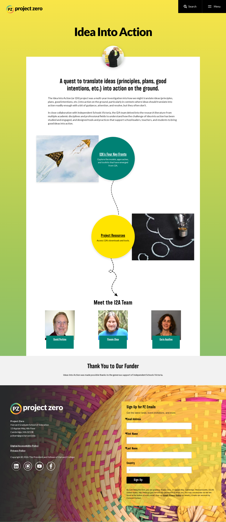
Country (131, 463)
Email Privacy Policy (172, 495)
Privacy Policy (17, 450)
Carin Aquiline (166, 339)
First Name (132, 434)
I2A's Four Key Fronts (113, 154)
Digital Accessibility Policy (24, 445)
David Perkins (59, 339)
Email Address (134, 419)
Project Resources (113, 236)
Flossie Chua (113, 339)
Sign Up (138, 480)
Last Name (132, 448)
